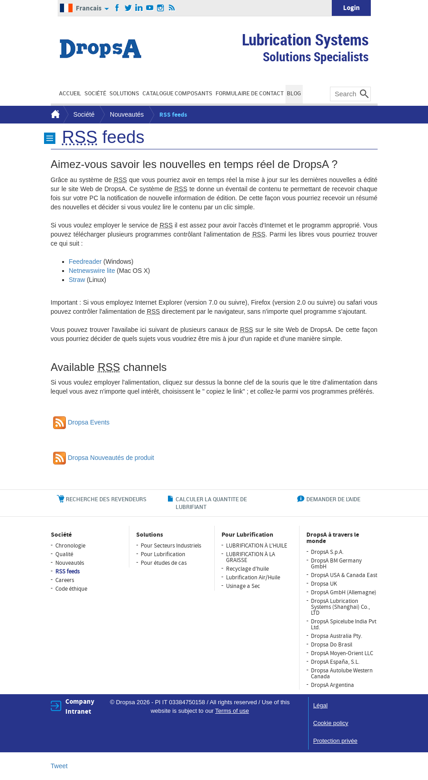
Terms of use (232, 710)
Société (84, 114)
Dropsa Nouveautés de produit (103, 457)
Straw (77, 279)
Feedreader (85, 261)
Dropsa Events (81, 422)
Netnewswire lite (92, 270)
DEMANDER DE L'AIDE (333, 499)
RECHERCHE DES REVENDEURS (106, 499)
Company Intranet (79, 706)
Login (351, 8)
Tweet (59, 766)
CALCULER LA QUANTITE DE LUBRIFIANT (211, 502)
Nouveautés (127, 114)
